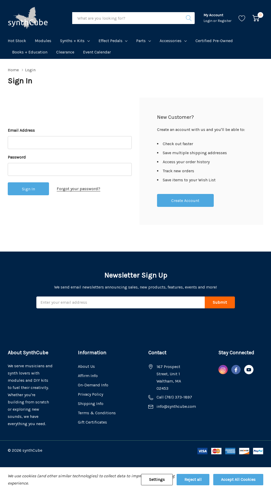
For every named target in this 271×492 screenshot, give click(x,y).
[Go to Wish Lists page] (242, 18)
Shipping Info (90, 403)
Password (17, 157)
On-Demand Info (93, 384)
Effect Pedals (110, 40)
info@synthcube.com (176, 406)
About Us (86, 366)
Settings (157, 479)
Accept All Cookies (238, 479)
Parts (141, 40)
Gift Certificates (92, 422)
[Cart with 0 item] (255, 18)
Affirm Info (88, 375)
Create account (185, 200)
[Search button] (189, 18)
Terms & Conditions (97, 412)
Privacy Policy (90, 394)
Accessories (171, 40)
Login (208, 21)
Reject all (193, 479)
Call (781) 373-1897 (174, 397)
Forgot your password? (78, 188)
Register (225, 21)
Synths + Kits (72, 40)
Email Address (21, 130)
